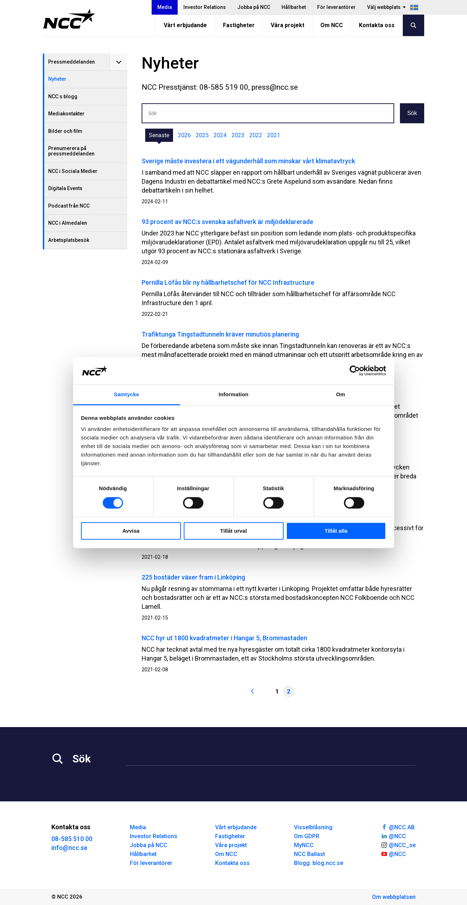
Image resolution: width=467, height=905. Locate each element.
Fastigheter (239, 25)
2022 (255, 135)
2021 (273, 135)
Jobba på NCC (253, 7)
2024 (220, 135)
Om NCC (331, 25)
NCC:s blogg (62, 96)
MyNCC (304, 845)
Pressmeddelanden (71, 62)
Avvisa (130, 531)
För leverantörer (336, 7)
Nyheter (57, 79)
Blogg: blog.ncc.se (318, 863)
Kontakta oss (377, 25)
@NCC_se (398, 845)
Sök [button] (412, 113)
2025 (202, 135)
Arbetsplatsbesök (68, 240)
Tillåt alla (336, 531)
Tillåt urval (233, 531)
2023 (238, 135)
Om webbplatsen (394, 897)
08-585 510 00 (71, 838)
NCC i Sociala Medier (72, 171)
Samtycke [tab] (126, 395)
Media (164, 7)
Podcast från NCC (69, 206)
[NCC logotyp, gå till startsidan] (69, 19)
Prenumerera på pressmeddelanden (71, 150)
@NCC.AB (398, 827)
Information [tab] (234, 395)
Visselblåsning (313, 827)
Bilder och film (65, 131)
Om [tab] (340, 395)
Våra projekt (287, 25)
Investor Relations (204, 7)
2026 (184, 135)
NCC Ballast (309, 854)
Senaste (159, 135)
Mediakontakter (66, 113)
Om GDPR (306, 836)
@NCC (393, 836)
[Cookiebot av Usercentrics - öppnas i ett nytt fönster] (355, 370)
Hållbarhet (293, 7)
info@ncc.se (69, 847)
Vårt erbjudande (185, 25)
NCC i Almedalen (67, 223)
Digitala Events (65, 188)
